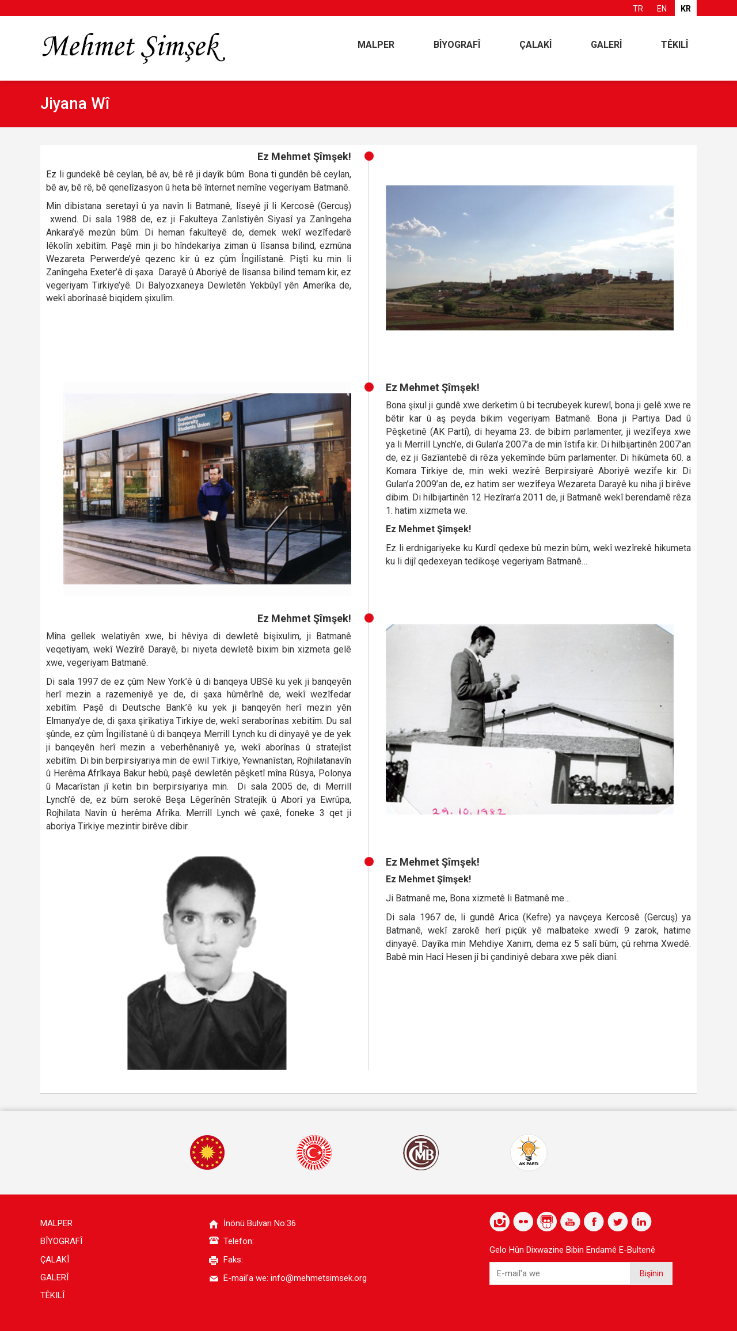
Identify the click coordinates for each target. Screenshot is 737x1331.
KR (686, 8)
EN (662, 8)
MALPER (376, 44)
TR (638, 8)
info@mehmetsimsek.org (319, 1278)
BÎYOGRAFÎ (457, 44)
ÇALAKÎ (535, 44)
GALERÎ (606, 44)
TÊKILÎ (674, 44)
